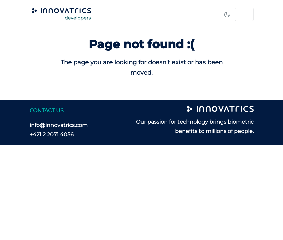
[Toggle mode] (227, 14)
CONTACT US (47, 110)
